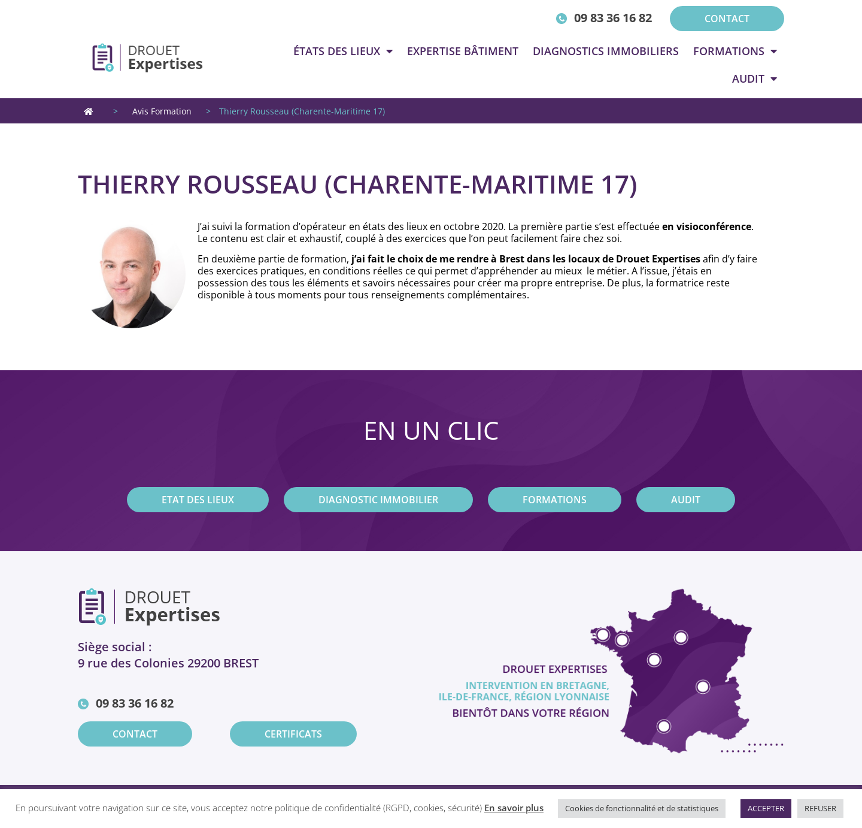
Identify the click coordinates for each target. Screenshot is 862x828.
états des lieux (343, 51)
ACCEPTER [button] (766, 808)
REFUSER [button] (820, 808)
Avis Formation (162, 111)
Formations (735, 51)
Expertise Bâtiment (462, 51)
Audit (754, 78)
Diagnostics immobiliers (606, 51)
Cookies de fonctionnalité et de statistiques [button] (641, 808)
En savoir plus (514, 808)
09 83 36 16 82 (613, 18)
